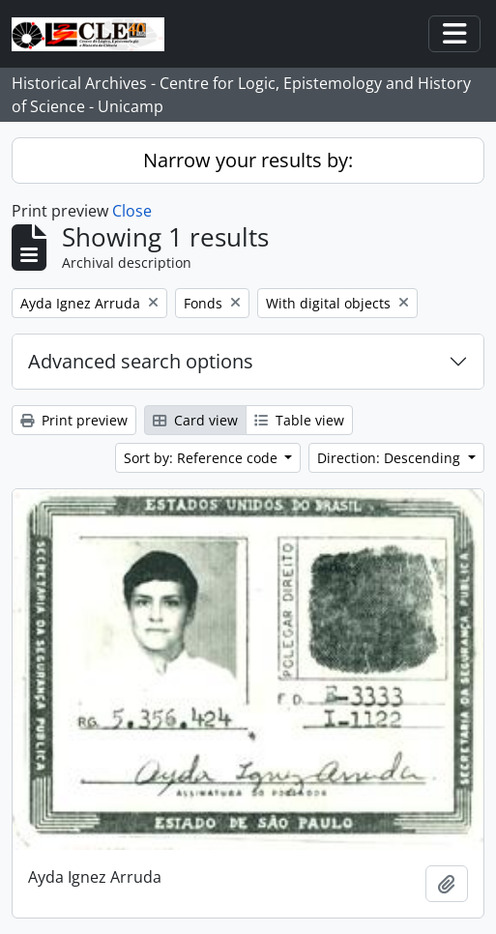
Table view (299, 420)
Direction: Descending (390, 458)
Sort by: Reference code (202, 458)
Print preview (74, 420)
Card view (195, 420)
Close (132, 210)
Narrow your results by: (248, 160)
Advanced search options (140, 361)
